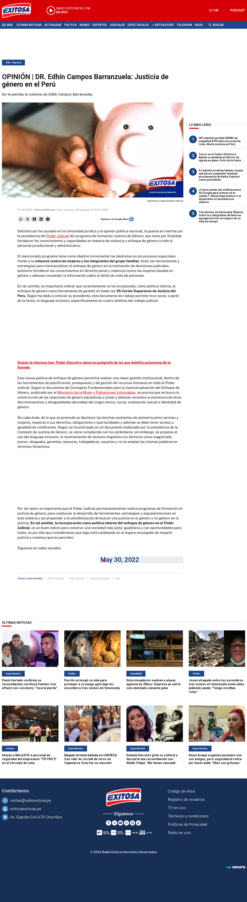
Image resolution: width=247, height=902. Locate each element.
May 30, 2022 (119, 559)
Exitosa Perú (164, 24)
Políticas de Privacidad (187, 824)
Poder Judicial (58, 236)
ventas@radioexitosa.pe (30, 800)
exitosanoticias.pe (25, 808)
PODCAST (237, 10)
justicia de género (100, 578)
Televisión (184, 24)
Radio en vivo (179, 832)
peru (117, 578)
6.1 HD (214, 10)
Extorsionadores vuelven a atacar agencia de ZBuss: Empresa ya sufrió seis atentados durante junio (153, 684)
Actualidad (53, 24)
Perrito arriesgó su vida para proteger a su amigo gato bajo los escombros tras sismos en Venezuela (92, 684)
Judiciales (117, 24)
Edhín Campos (56, 578)
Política (70, 24)
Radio (199, 24)
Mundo (85, 24)
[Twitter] (114, 823)
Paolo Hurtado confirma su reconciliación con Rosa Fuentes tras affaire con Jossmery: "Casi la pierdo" (29, 684)
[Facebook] (108, 823)
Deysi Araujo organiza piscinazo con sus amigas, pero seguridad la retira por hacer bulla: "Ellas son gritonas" (215, 759)
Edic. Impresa (13, 62)
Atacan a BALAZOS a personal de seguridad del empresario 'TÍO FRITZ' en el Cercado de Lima (29, 759)
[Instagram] (126, 823)
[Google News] (132, 823)
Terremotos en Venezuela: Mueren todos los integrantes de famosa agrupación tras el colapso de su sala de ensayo (221, 217)
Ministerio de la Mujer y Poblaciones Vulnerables (96, 392)
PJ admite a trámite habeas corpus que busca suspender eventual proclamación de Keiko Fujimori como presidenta (221, 175)
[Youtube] (120, 823)
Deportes (99, 24)
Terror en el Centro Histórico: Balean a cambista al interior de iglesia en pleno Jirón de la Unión (220, 157)
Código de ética (181, 791)
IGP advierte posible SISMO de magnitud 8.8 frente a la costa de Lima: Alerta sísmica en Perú (220, 141)
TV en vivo (177, 807)
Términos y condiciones (188, 816)
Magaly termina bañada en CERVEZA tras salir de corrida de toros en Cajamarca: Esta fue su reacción (90, 759)
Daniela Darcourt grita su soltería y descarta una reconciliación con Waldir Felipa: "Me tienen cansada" (152, 759)
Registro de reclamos (186, 799)
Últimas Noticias (29, 24)
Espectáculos (138, 24)
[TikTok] (138, 823)
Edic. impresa (66, 209)
